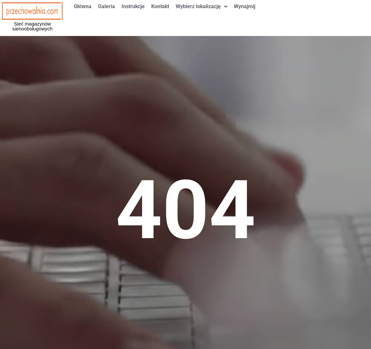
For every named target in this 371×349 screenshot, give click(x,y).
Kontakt (160, 16)
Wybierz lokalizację (201, 16)
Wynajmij (244, 16)
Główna (82, 16)
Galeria (106, 16)
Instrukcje (133, 16)
